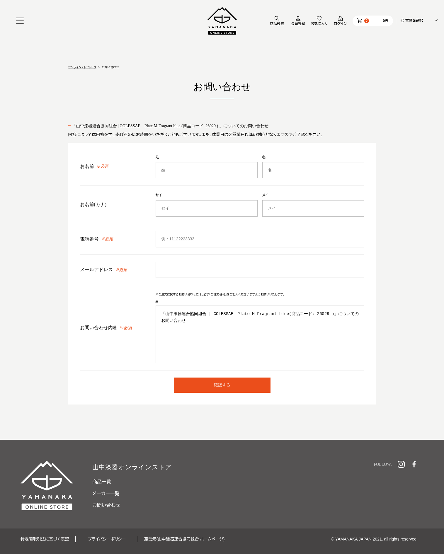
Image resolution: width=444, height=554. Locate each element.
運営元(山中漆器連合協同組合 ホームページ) (184, 539)
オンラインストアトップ (82, 67)
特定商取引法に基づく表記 (45, 539)
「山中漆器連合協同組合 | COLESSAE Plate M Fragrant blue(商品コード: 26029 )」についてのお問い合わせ (260, 333)
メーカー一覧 (105, 493)
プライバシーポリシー (107, 539)
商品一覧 (101, 481)
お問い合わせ (106, 505)
